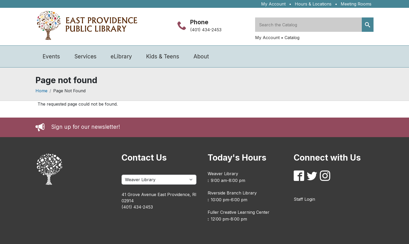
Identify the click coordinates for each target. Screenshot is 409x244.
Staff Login (304, 199)
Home (41, 90)
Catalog (292, 37)
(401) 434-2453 (205, 29)
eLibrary (121, 56)
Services (85, 56)
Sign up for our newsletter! (85, 127)
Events (51, 56)
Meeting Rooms (356, 4)
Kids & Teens (162, 56)
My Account (273, 4)
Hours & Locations (313, 4)
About (201, 56)
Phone (199, 22)
